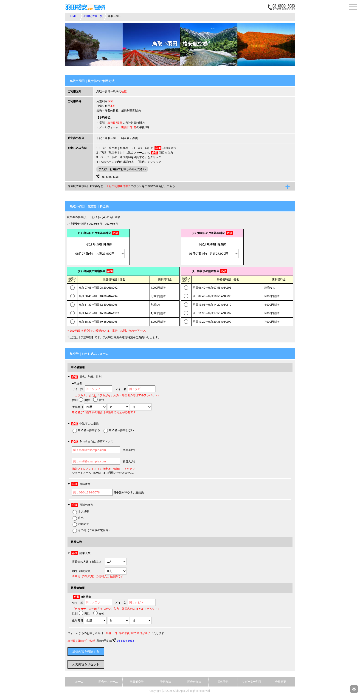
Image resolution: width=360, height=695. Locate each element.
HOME (72, 16)
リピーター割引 (251, 681)
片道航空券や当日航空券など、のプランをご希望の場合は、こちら (121, 186)
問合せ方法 (194, 681)
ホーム (79, 681)
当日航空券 (137, 681)
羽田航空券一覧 (93, 16)
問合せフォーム (108, 681)
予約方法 (165, 681)
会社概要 (280, 681)
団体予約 (222, 681)
